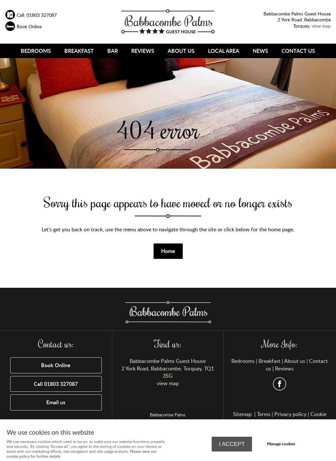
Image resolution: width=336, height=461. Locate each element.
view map (168, 383)
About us (181, 50)
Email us (55, 402)
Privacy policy (290, 414)
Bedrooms (36, 50)
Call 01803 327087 (56, 384)
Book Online (56, 365)
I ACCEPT (232, 444)
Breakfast (79, 50)
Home (168, 251)
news (260, 50)
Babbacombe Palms (168, 415)
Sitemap (243, 414)
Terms (263, 414)
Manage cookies (281, 444)
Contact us (298, 50)
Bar (112, 50)
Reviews (142, 50)
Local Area (223, 50)
